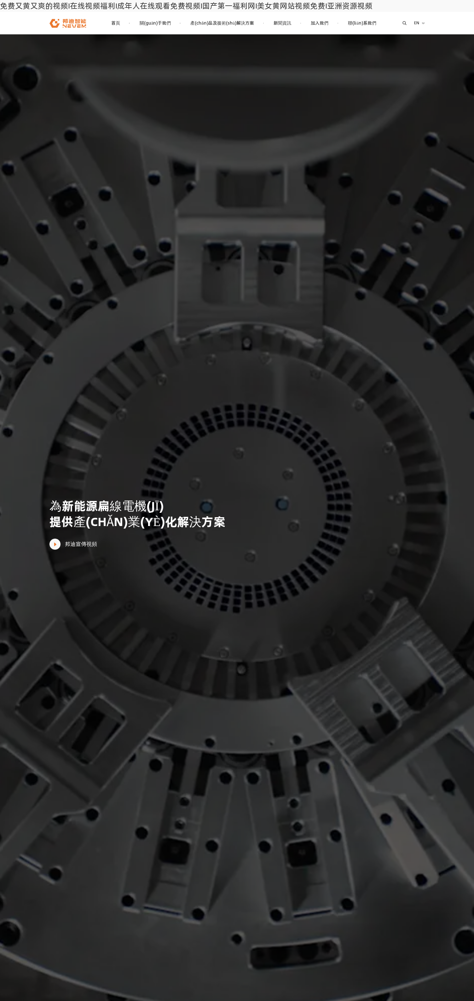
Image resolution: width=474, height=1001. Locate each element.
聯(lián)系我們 (362, 23)
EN (416, 23)
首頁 (115, 23)
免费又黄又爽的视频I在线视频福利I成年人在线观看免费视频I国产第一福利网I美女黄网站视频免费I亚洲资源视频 (186, 6)
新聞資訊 (282, 23)
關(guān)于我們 (155, 23)
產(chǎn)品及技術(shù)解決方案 (222, 23)
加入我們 (319, 23)
